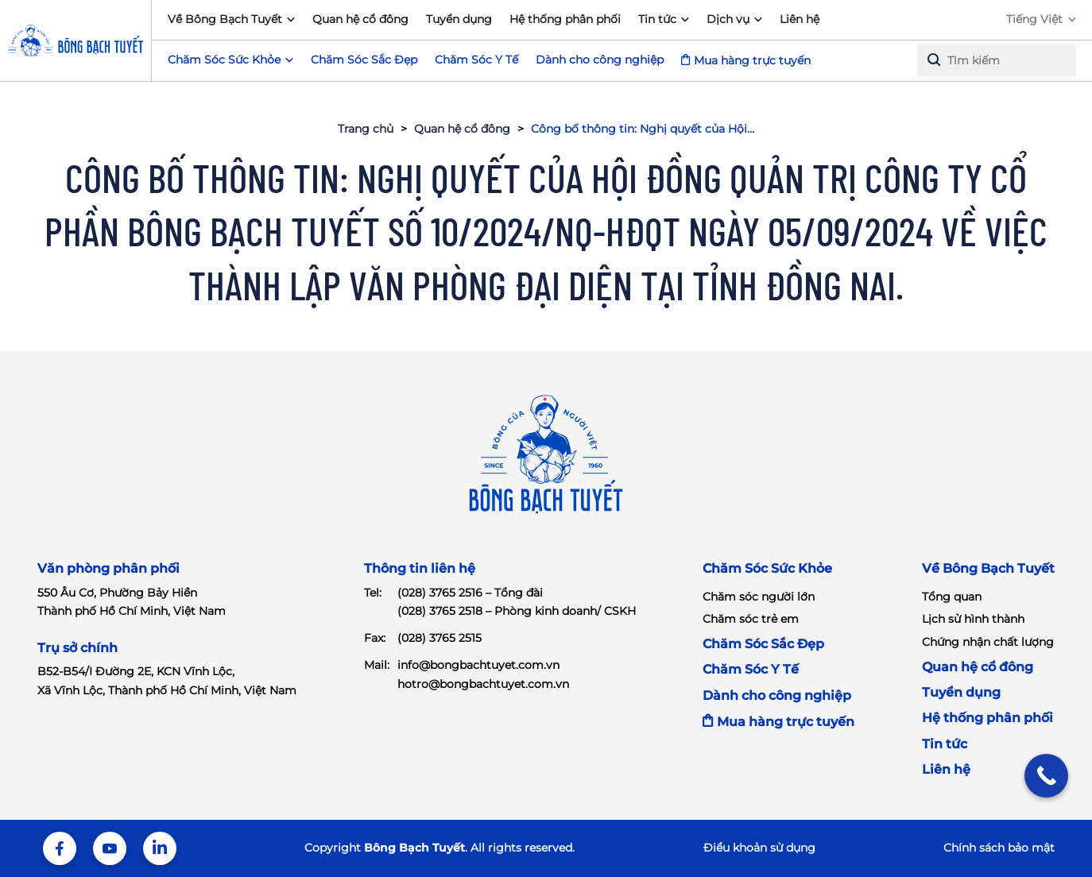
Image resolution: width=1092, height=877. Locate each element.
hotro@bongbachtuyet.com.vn (483, 684)
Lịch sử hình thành (973, 619)
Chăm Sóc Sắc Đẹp (364, 59)
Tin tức (657, 19)
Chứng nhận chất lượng (988, 642)
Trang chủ (365, 129)
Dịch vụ (728, 19)
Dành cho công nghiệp (600, 59)
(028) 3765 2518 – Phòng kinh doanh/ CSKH (516, 611)
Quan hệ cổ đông (360, 19)
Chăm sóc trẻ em (751, 619)
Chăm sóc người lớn (759, 596)
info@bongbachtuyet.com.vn (478, 665)
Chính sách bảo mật (999, 847)
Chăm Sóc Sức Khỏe (767, 568)
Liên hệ (799, 19)
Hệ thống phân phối (565, 19)
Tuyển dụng (459, 19)
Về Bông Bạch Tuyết (225, 19)
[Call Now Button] (1046, 776)
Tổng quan (952, 596)
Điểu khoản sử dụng (759, 847)
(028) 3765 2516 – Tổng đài (470, 592)
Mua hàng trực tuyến (752, 60)
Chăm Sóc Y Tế (476, 59)
